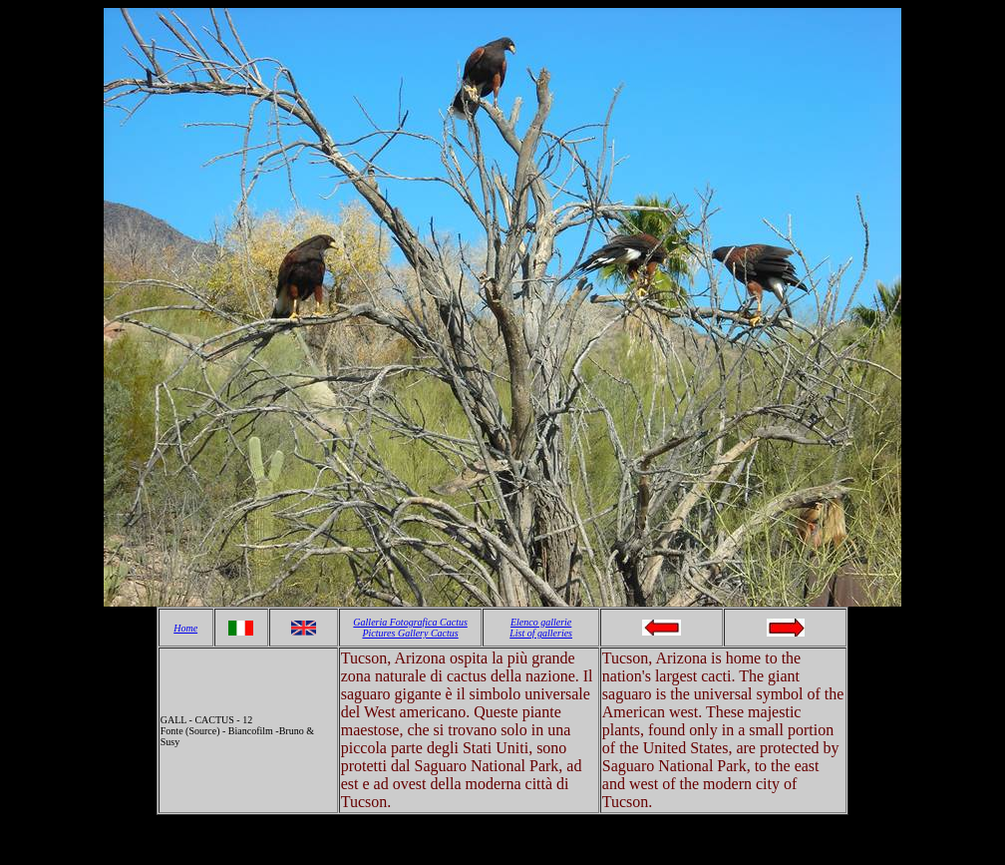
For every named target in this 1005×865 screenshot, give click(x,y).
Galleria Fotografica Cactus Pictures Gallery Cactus (410, 628)
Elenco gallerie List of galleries (540, 628)
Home (185, 628)
